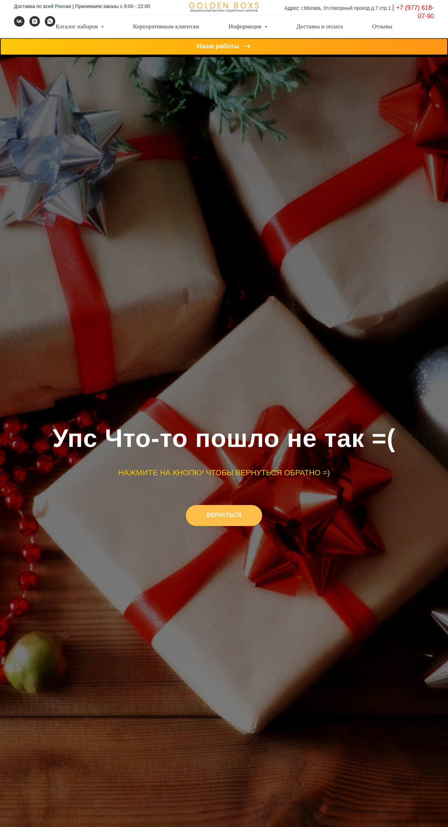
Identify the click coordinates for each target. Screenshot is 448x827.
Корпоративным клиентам (166, 26)
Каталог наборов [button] (77, 26)
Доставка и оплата (319, 26)
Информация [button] (246, 26)
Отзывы (382, 26)
